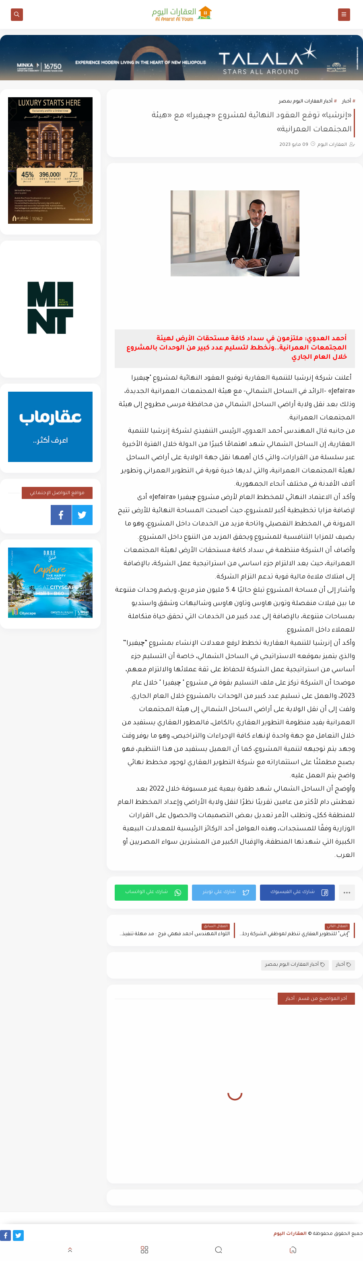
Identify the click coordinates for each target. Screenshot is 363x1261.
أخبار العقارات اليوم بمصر (305, 101)
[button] (297, 893)
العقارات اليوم (290, 1234)
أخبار (346, 101)
